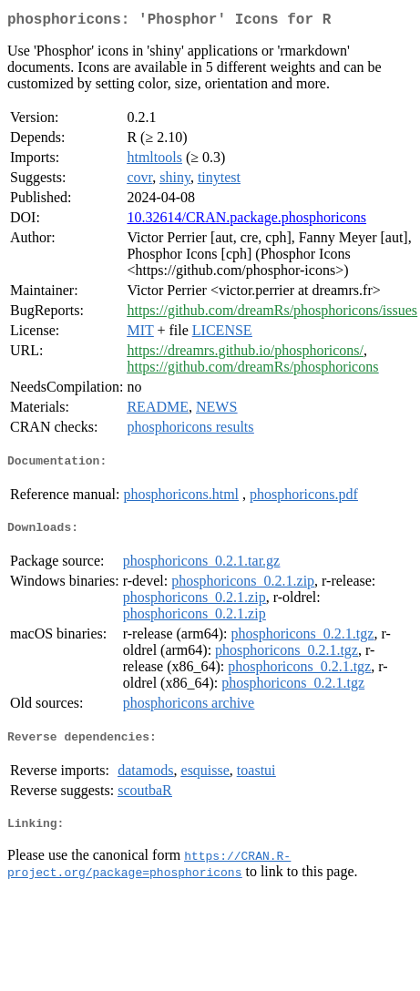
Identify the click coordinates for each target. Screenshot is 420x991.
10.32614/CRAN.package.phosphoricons (246, 221)
